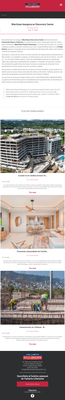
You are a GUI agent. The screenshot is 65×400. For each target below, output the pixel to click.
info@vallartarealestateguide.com (33, 369)
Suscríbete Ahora (32, 384)
